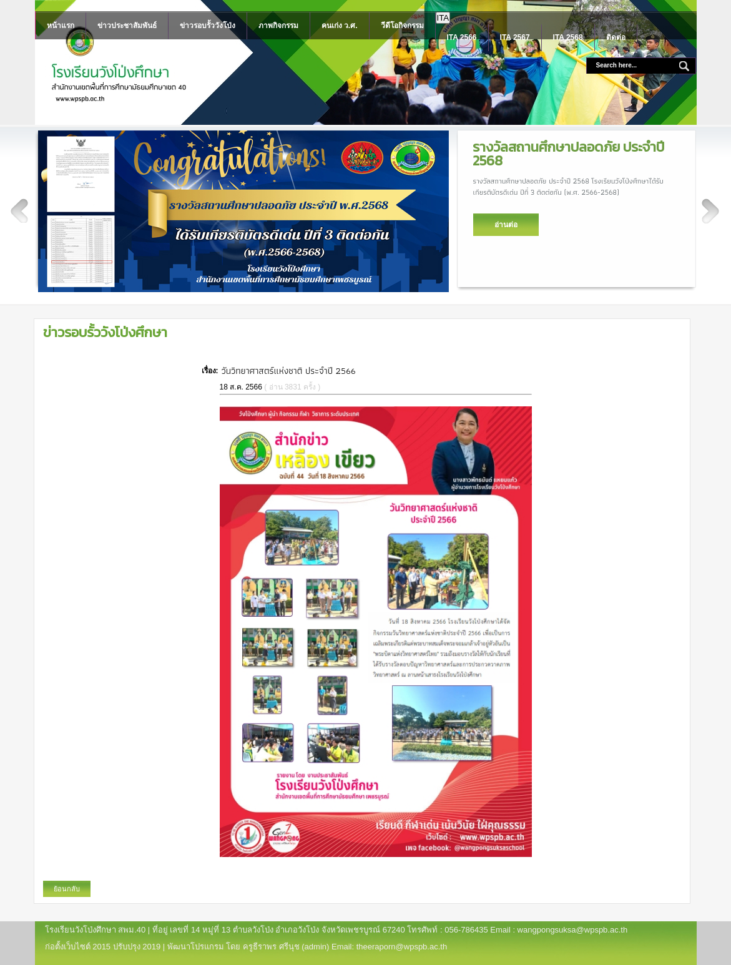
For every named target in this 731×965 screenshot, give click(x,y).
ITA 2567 (515, 37)
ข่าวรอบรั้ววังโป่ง (207, 25)
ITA (443, 17)
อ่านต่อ (506, 224)
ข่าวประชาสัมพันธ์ (127, 25)
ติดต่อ (616, 37)
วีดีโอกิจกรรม (402, 25)
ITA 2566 (462, 37)
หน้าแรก (60, 25)
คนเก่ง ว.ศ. (339, 25)
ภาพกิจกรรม (278, 25)
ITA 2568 (568, 37)
